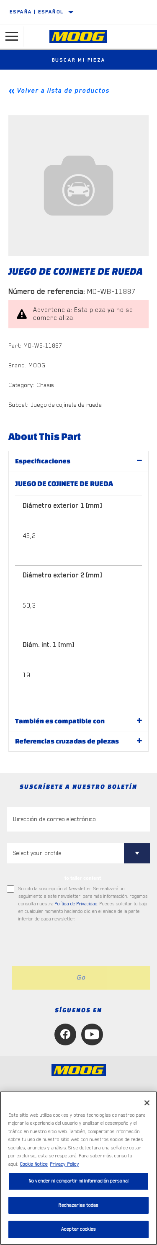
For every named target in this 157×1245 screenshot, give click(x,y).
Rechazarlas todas (78, 1205)
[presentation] (76, 944)
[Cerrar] (147, 1103)
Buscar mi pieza (79, 60)
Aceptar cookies (78, 1229)
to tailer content (82, 878)
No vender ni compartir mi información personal (78, 1181)
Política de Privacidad (76, 904)
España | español (37, 12)
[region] (78, 1168)
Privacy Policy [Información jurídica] (64, 1164)
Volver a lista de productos (63, 90)
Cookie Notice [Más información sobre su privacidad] (34, 1164)
